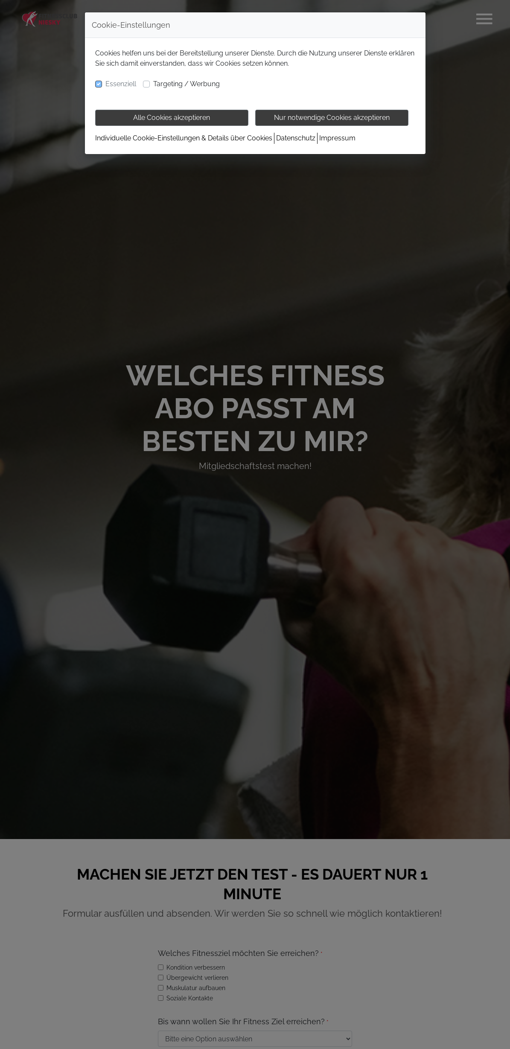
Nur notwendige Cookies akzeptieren (332, 118)
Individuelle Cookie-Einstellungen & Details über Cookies (183, 138)
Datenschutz (295, 138)
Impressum (337, 138)
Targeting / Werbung (186, 84)
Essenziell (120, 84)
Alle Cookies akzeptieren (171, 118)
